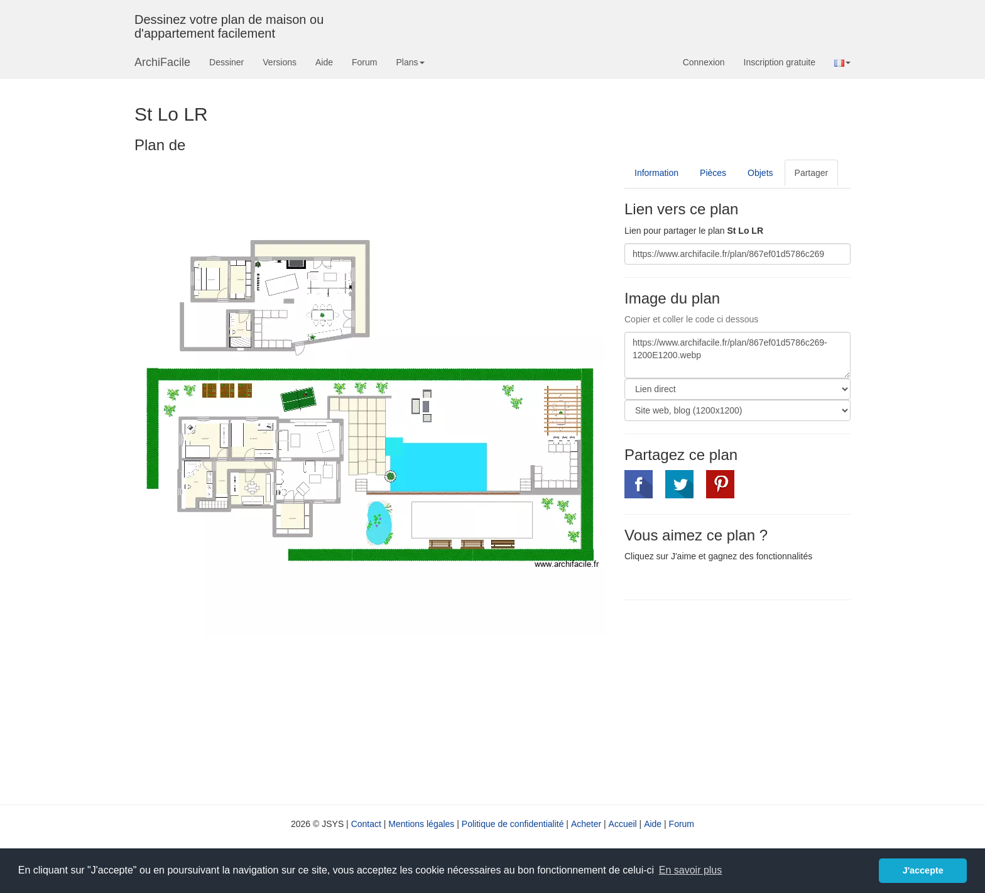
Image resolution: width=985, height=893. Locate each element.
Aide (324, 62)
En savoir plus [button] (690, 870)
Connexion (704, 62)
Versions (280, 62)
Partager (812, 173)
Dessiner (226, 62)
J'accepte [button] (923, 870)
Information (656, 173)
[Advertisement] (729, 701)
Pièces (713, 173)
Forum (364, 62)
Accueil (623, 824)
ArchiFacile (162, 62)
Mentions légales (421, 824)
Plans (410, 62)
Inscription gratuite (779, 62)
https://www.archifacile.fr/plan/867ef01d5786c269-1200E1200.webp (737, 355)
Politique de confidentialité (513, 824)
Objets (760, 173)
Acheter (586, 824)
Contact (366, 824)
